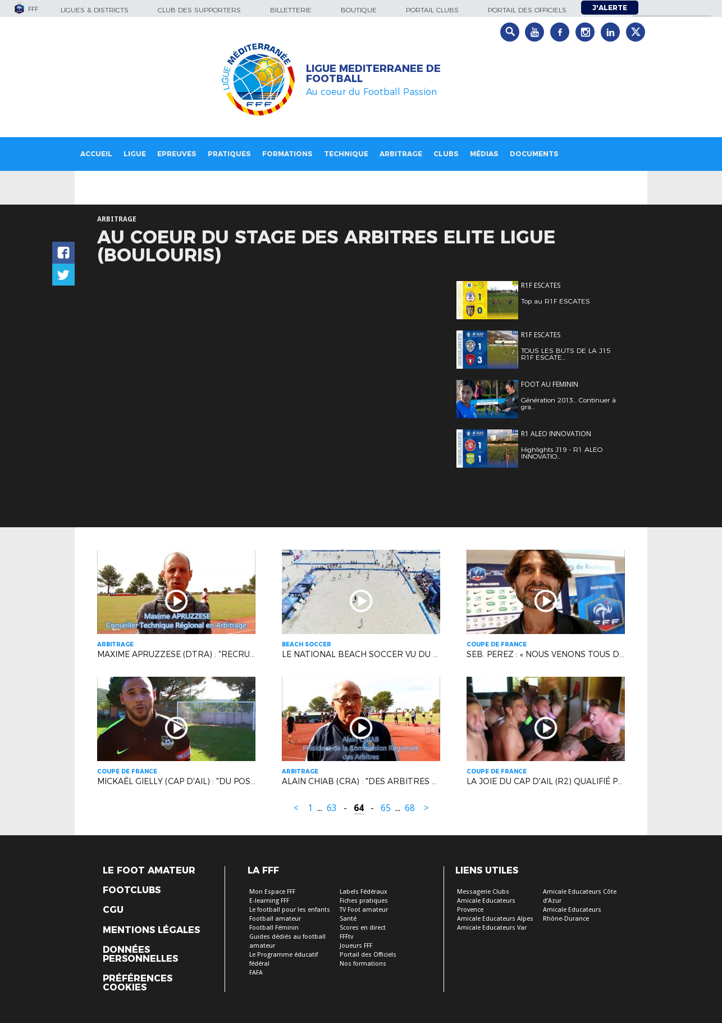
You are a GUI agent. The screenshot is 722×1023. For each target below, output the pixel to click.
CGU (113, 910)
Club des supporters (199, 10)
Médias (484, 154)
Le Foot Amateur (149, 870)
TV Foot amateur (364, 909)
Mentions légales (151, 930)
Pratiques (229, 154)
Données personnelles (140, 954)
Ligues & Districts (95, 10)
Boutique (359, 10)
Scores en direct (363, 927)
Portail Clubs (432, 10)
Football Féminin (274, 927)
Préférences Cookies (137, 983)
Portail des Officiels (368, 954)
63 (332, 808)
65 (386, 808)
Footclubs (132, 890)
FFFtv (346, 936)
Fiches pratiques (364, 900)
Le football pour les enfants (289, 909)
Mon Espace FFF (272, 891)
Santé (348, 918)
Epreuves (177, 154)
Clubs (446, 154)
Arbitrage (401, 154)
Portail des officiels (527, 10)
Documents (534, 154)
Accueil (96, 154)
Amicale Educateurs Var (492, 927)
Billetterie (291, 10)
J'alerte (609, 7)
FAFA (256, 972)
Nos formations (363, 963)
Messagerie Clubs (483, 891)
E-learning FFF (269, 900)
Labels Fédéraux (363, 891)
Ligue (135, 154)
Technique (346, 154)
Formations (287, 154)
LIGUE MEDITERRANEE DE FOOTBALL (373, 73)
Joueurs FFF (356, 945)
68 (410, 808)
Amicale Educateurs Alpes (495, 918)
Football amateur (275, 918)
